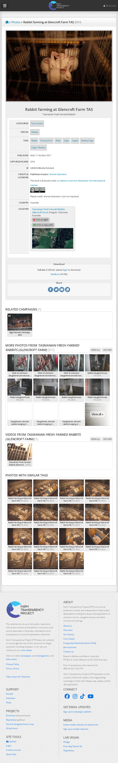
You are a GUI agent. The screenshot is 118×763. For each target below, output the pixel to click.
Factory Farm (46, 140)
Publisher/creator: (39, 174)
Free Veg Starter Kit (72, 743)
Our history (68, 632)
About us (67, 623)
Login (8, 743)
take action (11, 656)
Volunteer (10, 695)
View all (95, 347)
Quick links (11, 751)
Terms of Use (12, 666)
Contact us (68, 649)
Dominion (18, 713)
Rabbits (34, 132)
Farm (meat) (37, 123)
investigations (42, 653)
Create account (13, 747)
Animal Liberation (58, 174)
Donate (9, 691)
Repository (15, 717)
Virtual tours (12, 726)
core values (26, 647)
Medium (55, 271)
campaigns (26, 653)
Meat (58, 140)
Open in (40, 220)
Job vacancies (69, 645)
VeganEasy (68, 748)
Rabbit (34, 140)
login (65, 267)
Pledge (66, 739)
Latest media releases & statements (80, 722)
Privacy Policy (12, 661)
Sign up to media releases (75, 726)
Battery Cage (87, 140)
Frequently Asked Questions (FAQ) (79, 640)
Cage (66, 140)
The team (68, 627)
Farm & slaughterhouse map (20, 721)
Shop (8, 700)
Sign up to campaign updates (77, 709)
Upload (107, 347)
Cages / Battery (38, 147)
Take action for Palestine (18, 674)
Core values (69, 636)
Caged (75, 140)
